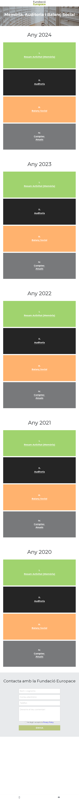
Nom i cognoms (27, 691)
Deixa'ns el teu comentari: (32, 709)
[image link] (39, 3)
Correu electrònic (28, 697)
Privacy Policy (48, 722)
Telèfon (23, 703)
